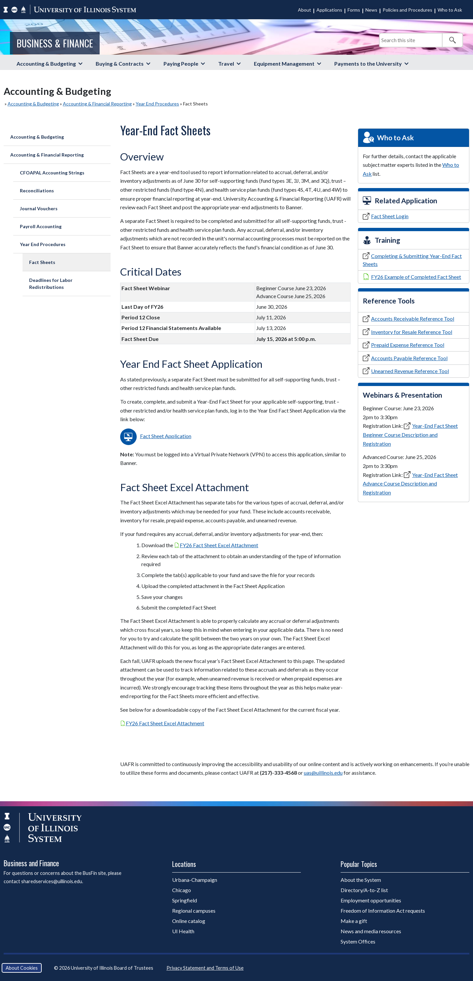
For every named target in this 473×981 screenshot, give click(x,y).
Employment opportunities (371, 900)
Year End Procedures (157, 103)
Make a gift (354, 921)
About (304, 10)
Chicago (181, 890)
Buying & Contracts (120, 63)
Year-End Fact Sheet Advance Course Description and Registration (410, 483)
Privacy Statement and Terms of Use (205, 968)
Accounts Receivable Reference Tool (412, 318)
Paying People (181, 63)
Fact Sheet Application (165, 436)
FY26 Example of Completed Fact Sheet (416, 277)
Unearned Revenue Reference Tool (410, 371)
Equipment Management (284, 63)
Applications (329, 10)
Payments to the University (368, 63)
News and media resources (371, 931)
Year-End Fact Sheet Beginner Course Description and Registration (410, 434)
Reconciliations (37, 190)
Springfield (184, 900)
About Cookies (22, 968)
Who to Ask (450, 10)
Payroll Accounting (41, 226)
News (371, 10)
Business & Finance (55, 43)
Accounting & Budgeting (46, 63)
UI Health (183, 931)
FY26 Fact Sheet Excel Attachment (219, 545)
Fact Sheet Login (389, 216)
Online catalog (188, 921)
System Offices (358, 941)
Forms (354, 10)
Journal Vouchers (39, 208)
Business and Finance (31, 863)
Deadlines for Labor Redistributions (50, 283)
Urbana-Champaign (194, 880)
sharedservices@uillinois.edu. (52, 881)
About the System (361, 880)
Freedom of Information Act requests (383, 910)
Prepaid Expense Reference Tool (407, 345)
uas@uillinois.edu (323, 772)
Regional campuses (193, 910)
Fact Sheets (42, 262)
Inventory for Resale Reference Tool (411, 332)
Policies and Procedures (407, 10)
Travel (226, 63)
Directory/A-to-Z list (364, 890)
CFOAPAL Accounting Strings (52, 172)
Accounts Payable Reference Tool (409, 358)
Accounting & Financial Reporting (97, 103)
